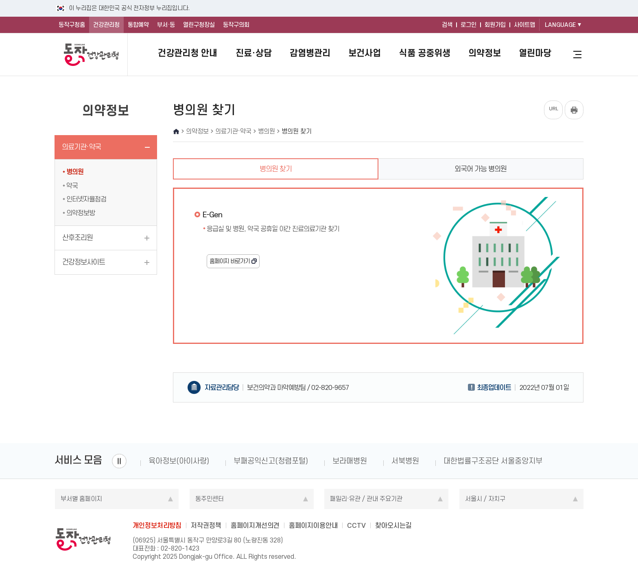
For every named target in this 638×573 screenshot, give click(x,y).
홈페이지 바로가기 (230, 261)
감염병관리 (310, 53)
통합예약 (138, 24)
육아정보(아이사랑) (179, 461)
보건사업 (364, 53)
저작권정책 (206, 525)
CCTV (356, 525)
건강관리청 (106, 24)
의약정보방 (80, 213)
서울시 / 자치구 (485, 499)
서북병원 (405, 461)
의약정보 (484, 53)
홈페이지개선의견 (255, 525)
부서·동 (166, 24)
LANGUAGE (560, 24)
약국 (72, 186)
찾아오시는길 (393, 525)
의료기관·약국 (81, 146)
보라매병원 (349, 461)
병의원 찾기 (276, 168)
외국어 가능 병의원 (480, 168)
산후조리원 (77, 237)
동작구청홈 (72, 24)
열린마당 (535, 53)
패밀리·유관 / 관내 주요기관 (366, 499)
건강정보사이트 (83, 262)
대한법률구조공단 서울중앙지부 (493, 461)
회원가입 (495, 24)
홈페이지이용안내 (313, 525)
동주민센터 (209, 499)
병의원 (74, 172)
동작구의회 (236, 24)
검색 (447, 24)
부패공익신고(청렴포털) (271, 461)
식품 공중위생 (424, 53)
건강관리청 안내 (187, 53)
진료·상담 (254, 53)
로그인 (468, 24)
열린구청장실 (199, 24)
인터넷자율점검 (86, 199)
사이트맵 (524, 24)
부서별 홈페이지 (81, 499)
